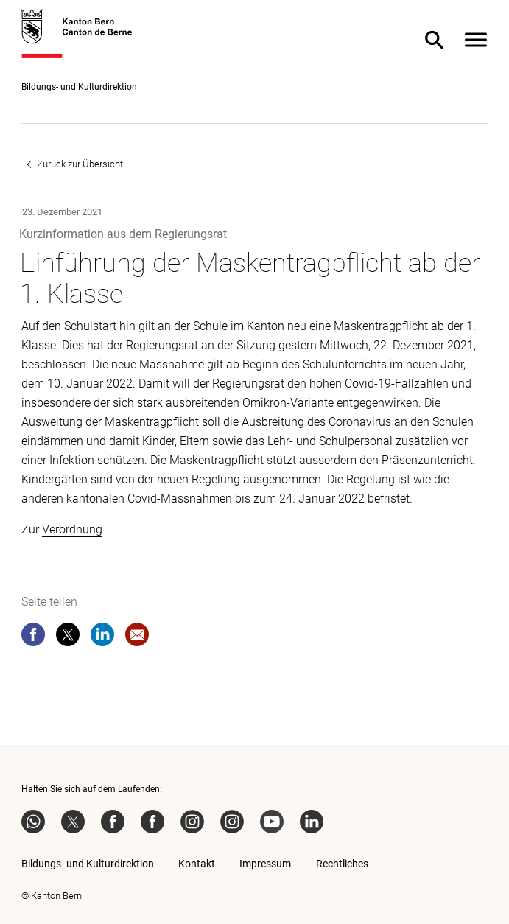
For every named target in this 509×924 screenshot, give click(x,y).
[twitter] (68, 637)
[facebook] (33, 637)
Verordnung (72, 529)
